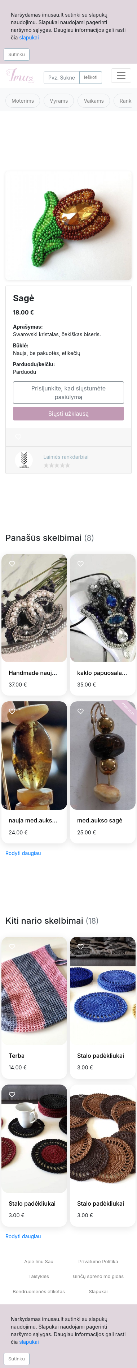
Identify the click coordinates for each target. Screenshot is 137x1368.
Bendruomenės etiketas (39, 1291)
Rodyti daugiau (23, 853)
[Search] (62, 77)
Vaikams (93, 101)
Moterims (23, 101)
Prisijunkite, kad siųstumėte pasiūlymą (68, 393)
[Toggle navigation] (121, 75)
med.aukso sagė (100, 820)
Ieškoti (90, 77)
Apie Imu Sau (38, 1261)
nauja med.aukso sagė (39, 820)
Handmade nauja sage (39, 672)
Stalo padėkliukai (100, 1055)
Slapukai (98, 1291)
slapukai (29, 37)
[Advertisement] (67, 145)
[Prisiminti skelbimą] (18, 437)
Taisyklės (38, 1276)
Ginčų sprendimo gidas (98, 1276)
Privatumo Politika (98, 1261)
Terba (17, 1055)
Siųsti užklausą (68, 413)
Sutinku (16, 54)
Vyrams (59, 101)
